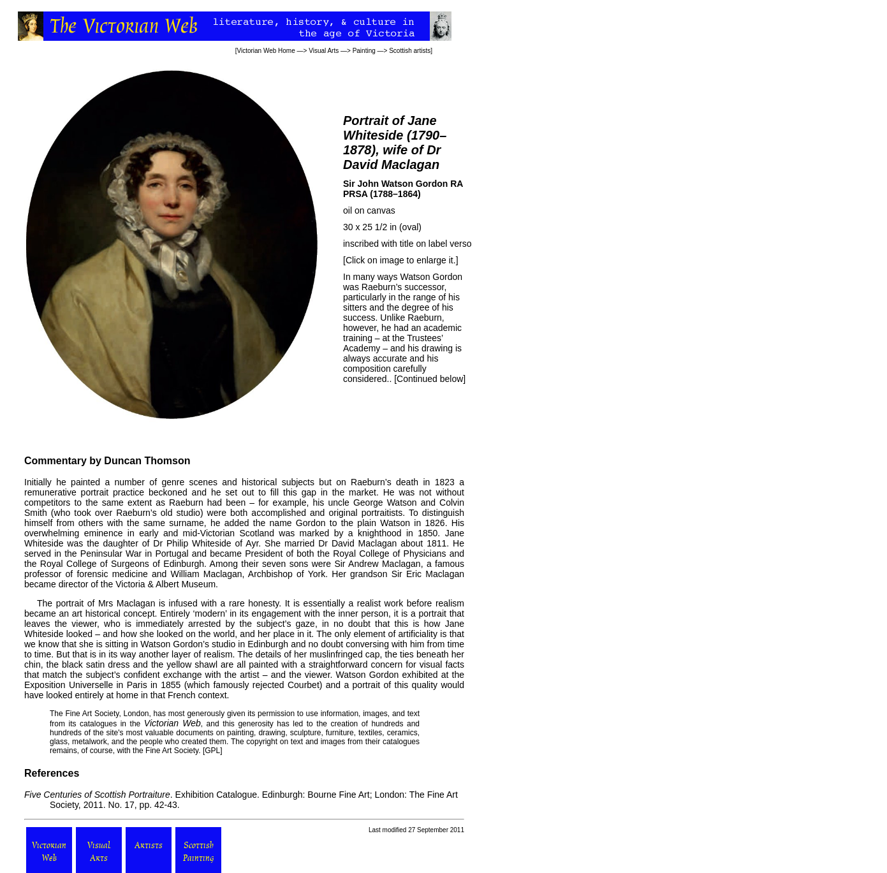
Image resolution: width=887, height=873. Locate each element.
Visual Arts (324, 50)
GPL (212, 750)
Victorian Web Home (266, 50)
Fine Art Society (91, 713)
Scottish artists (409, 50)
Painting (364, 50)
